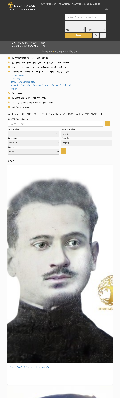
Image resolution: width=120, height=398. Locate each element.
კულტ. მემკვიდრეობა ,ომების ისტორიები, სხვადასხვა (37, 67)
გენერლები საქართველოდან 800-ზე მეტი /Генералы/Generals (39, 62)
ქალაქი (65, 138)
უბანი (11, 147)
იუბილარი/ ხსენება (66, 51)
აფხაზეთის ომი (18, 75)
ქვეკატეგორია (68, 129)
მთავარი (47, 51)
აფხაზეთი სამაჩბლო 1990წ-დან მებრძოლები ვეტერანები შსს (40, 72)
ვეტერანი (16, 88)
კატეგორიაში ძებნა (18, 119)
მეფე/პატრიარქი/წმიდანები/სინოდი (28, 58)
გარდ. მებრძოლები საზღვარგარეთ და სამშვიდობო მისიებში (41, 85)
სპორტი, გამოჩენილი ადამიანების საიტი (30, 102)
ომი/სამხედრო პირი (20, 107)
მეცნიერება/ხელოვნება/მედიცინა (27, 98)
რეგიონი (12, 138)
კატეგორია (13, 129)
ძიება (78, 35)
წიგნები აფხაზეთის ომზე (23, 82)
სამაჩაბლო (17, 78)
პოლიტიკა (15, 93)
